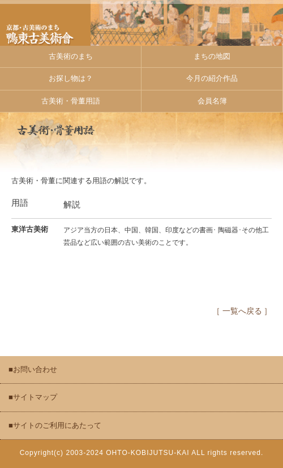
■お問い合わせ (32, 369)
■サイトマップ (32, 397)
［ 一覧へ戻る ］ (242, 311)
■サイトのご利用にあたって (54, 425)
